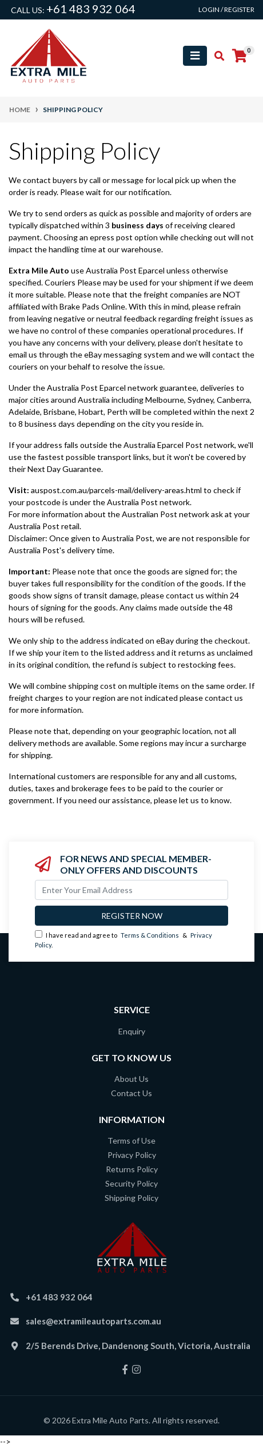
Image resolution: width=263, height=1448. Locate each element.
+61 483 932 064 (91, 8)
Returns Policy (132, 1169)
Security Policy (131, 1183)
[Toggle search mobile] (216, 56)
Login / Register (226, 9)
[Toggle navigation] (195, 56)
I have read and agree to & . (123, 939)
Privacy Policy (131, 1155)
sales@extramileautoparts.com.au (93, 1321)
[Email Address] (131, 890)
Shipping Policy (131, 1198)
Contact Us (131, 1093)
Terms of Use (131, 1140)
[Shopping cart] (239, 56)
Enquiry (131, 1031)
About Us (131, 1079)
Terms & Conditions (150, 935)
